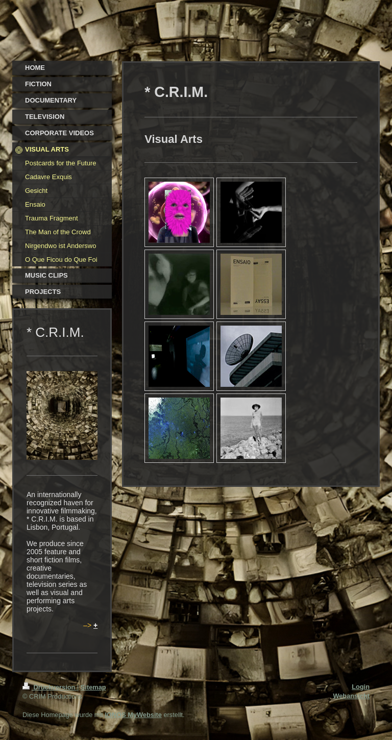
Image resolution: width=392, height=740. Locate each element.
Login (361, 686)
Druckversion (49, 687)
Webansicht (351, 696)
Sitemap (93, 687)
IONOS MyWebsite (133, 715)
